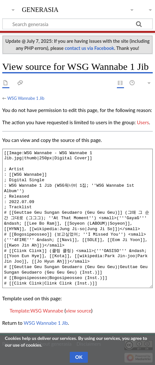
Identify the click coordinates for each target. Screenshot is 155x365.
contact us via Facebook (89, 48)
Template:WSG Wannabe (36, 311)
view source (78, 311)
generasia (40, 9)
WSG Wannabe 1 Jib (26, 98)
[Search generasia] (77, 24)
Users (143, 122)
